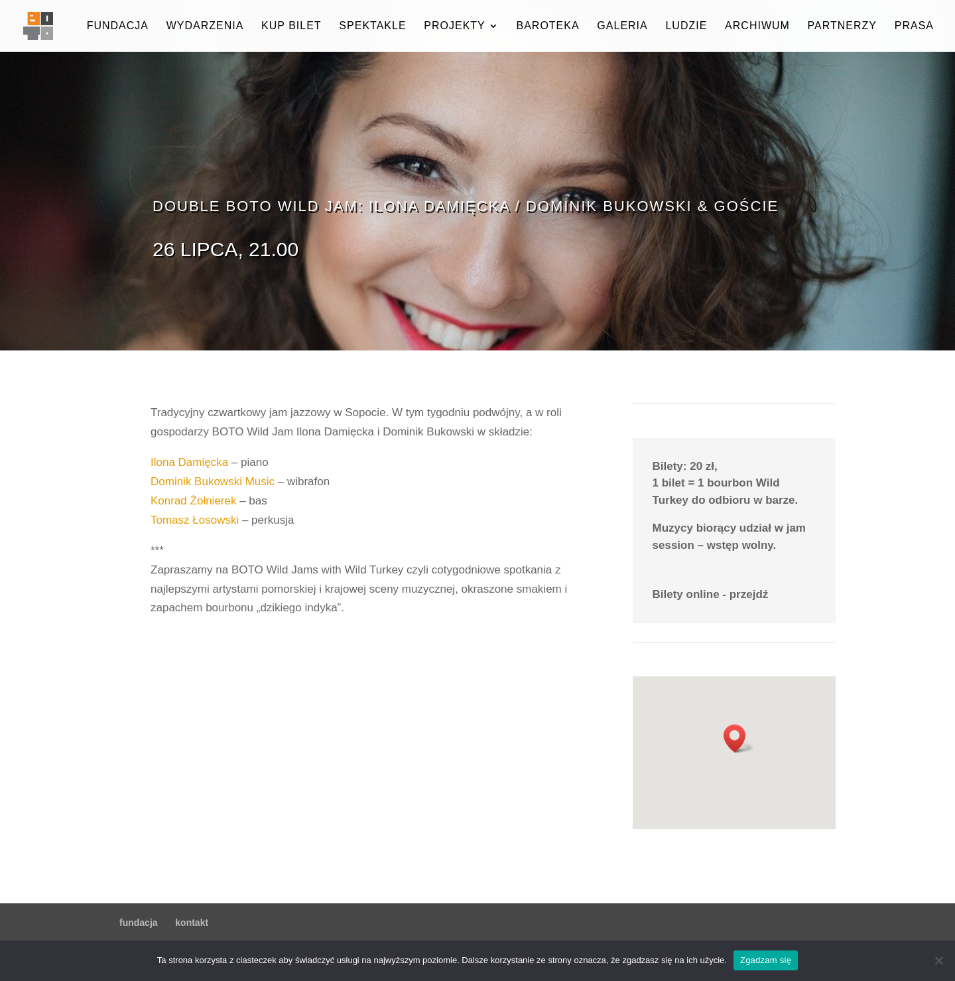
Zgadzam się (765, 960)
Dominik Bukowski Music (213, 481)
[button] (739, 738)
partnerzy (842, 26)
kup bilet (291, 26)
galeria (622, 26)
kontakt (191, 922)
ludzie (686, 26)
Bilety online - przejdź (711, 594)
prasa (914, 26)
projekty (454, 26)
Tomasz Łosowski (195, 520)
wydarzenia (205, 26)
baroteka (547, 26)
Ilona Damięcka (189, 462)
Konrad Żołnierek (193, 500)
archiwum (757, 26)
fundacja (118, 26)
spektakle (372, 26)
